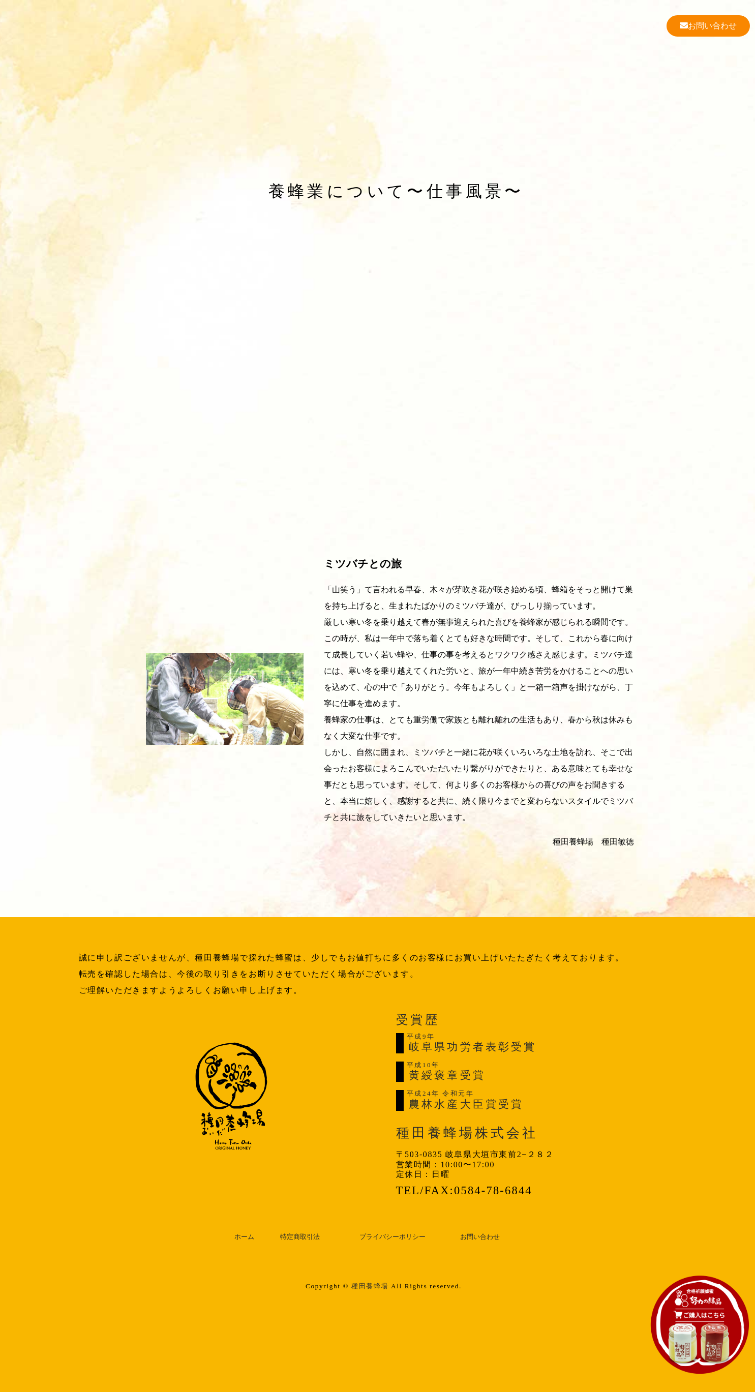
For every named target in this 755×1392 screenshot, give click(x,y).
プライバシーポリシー (392, 1236)
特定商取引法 (300, 1236)
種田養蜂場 (369, 1286)
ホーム (244, 1236)
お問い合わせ (708, 25)
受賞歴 (418, 1019)
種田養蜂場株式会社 (467, 1133)
